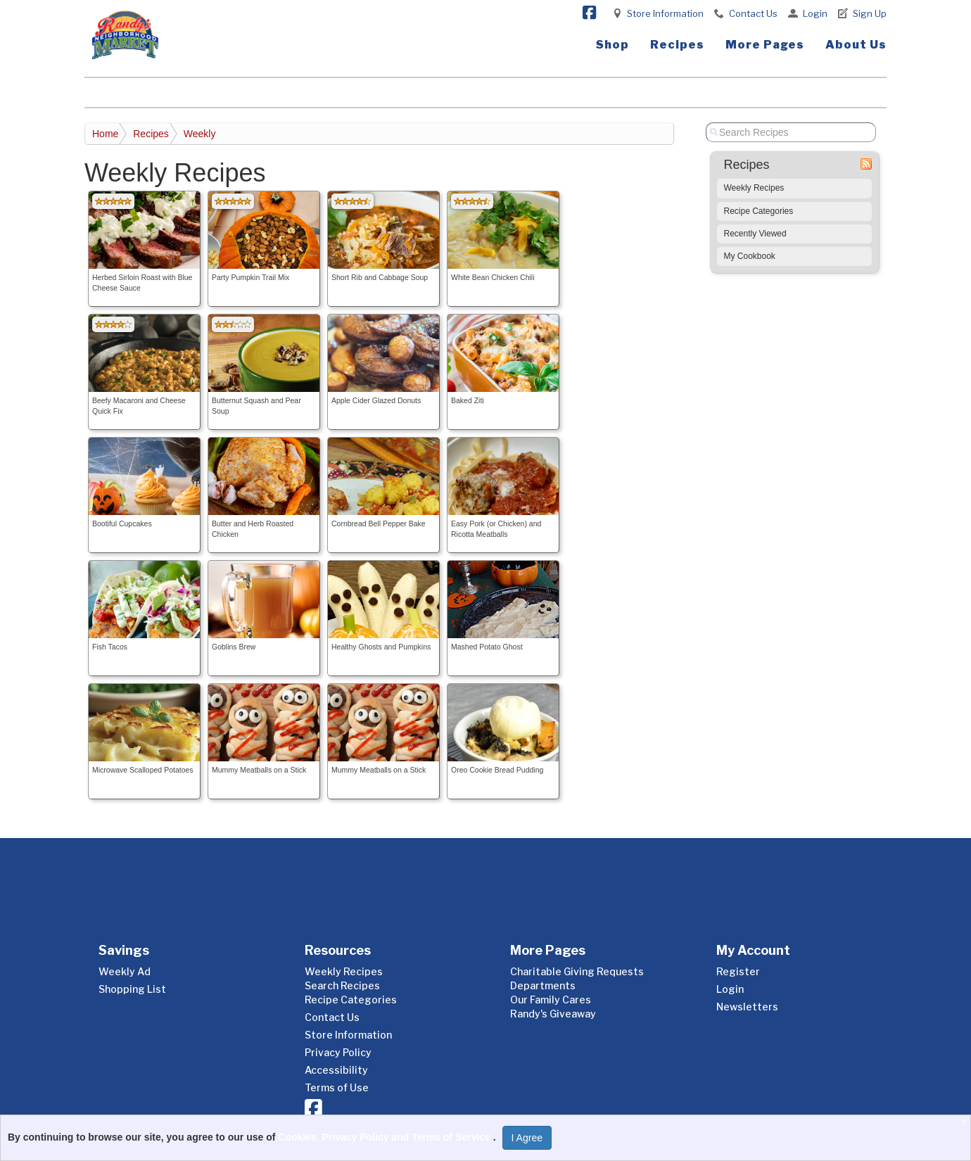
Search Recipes (342, 985)
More (764, 44)
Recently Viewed (755, 234)
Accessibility (336, 1070)
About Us (856, 44)
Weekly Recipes (754, 188)
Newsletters (747, 1007)
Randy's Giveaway (553, 1014)
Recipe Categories (759, 211)
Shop (612, 44)
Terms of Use (337, 1087)
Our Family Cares (550, 999)
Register (738, 971)
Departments (543, 985)
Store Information (665, 13)
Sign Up (870, 13)
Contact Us (753, 13)
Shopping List (132, 989)
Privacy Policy (338, 1052)
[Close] (965, 1122)
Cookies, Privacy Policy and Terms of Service (385, 1137)
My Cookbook (749, 256)
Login (815, 13)
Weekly (200, 133)
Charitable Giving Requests (577, 971)
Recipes (677, 44)
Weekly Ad (125, 971)
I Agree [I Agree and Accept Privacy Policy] (527, 1137)
